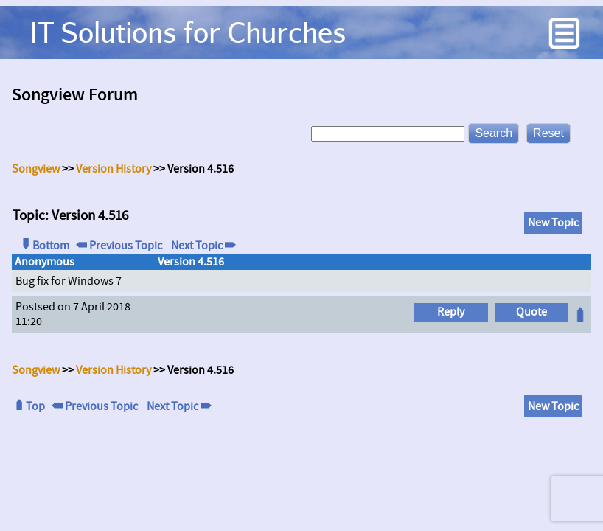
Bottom (44, 245)
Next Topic (202, 245)
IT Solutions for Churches (188, 32)
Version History (113, 169)
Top (29, 406)
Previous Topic (119, 245)
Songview (36, 169)
